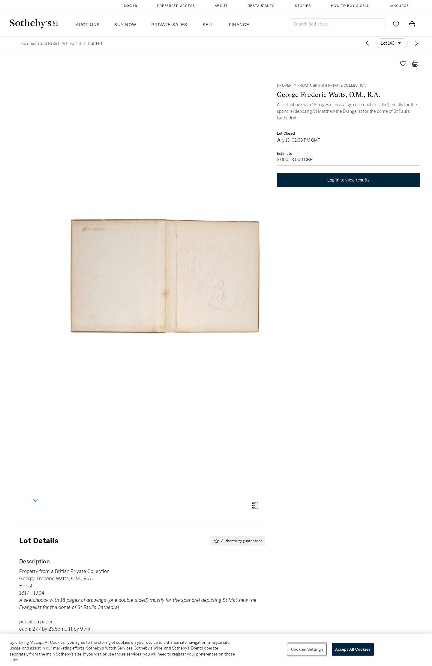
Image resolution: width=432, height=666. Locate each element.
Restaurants (261, 6)
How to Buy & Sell (350, 6)
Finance (239, 24)
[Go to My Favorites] (396, 24)
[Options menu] (392, 43)
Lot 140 (95, 43)
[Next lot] (416, 43)
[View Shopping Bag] (412, 24)
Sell (208, 24)
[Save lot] (403, 63)
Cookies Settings (307, 649)
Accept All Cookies (352, 649)
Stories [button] (303, 6)
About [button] (221, 6)
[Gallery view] (255, 506)
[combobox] (337, 24)
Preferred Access (176, 6)
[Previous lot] (367, 43)
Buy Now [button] (125, 24)
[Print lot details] (415, 63)
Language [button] (399, 6)
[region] (216, 650)
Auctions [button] (88, 24)
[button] (165, 276)
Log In (131, 6)
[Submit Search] (378, 24)
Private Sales (170, 24)
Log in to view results (348, 180)
